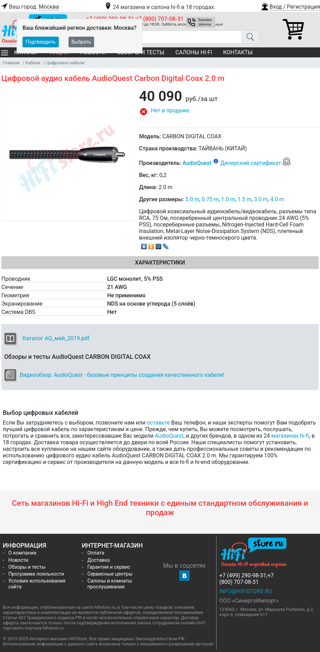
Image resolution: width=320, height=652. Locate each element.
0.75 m (210, 199)
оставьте (158, 422)
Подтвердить (41, 42)
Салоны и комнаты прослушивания (109, 584)
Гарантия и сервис (108, 567)
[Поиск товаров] (164, 37)
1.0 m (228, 199)
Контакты (238, 52)
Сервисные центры (109, 574)
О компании (22, 553)
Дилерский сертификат (255, 163)
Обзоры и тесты (27, 567)
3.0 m (261, 199)
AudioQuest (197, 163)
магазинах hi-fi (290, 435)
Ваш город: (29, 6)
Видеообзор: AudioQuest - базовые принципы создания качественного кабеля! (122, 375)
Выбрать (81, 42)
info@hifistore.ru (245, 591)
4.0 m (277, 199)
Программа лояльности (36, 574)
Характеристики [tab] (160, 262)
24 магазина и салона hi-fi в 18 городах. (160, 7)
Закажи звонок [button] (205, 22)
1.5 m (245, 199)
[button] (290, 5)
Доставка (98, 560)
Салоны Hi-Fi (193, 52)
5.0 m (192, 199)
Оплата (95, 553)
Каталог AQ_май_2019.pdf (56, 338)
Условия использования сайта (36, 584)
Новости (18, 560)
